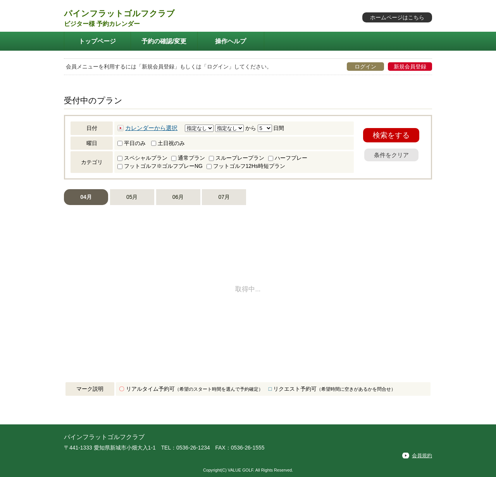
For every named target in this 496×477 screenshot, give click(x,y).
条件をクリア (391, 155)
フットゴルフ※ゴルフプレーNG (160, 166)
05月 (132, 197)
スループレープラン (236, 158)
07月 (224, 197)
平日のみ (131, 143)
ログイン (365, 66)
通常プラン (188, 158)
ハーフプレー (287, 158)
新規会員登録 (410, 66)
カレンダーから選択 (151, 128)
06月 (178, 197)
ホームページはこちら (397, 17)
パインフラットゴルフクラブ (119, 13)
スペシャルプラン (142, 158)
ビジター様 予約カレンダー (102, 24)
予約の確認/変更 (164, 41)
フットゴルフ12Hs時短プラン (246, 166)
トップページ (97, 41)
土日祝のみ (168, 143)
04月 (85, 197)
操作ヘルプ (230, 41)
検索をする (391, 135)
